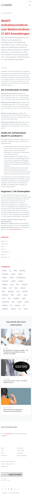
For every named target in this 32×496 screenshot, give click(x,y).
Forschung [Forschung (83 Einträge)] (13, 274)
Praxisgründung (5, 252)
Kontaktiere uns (4, 466)
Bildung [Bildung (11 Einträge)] (15, 270)
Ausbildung (4, 243)
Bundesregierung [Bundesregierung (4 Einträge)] (5, 274)
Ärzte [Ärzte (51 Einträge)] (24, 305)
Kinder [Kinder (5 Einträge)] (17, 284)
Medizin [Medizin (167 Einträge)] (3, 291)
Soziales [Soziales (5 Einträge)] (23, 298)
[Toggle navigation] (29, 5)
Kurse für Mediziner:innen (7, 464)
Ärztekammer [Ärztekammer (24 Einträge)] (13, 308)
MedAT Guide (20, 448)
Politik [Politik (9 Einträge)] (9, 298)
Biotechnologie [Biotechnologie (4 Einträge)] (22, 270)
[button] (27, 1)
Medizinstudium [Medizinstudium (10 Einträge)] (10, 291)
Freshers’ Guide (20, 450)
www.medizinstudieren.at (15, 229)
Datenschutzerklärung (14, 492)
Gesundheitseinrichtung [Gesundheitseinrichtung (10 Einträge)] (21, 277)
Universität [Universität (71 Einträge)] (26, 301)
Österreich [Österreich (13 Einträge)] (26, 308)
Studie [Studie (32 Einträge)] (13, 301)
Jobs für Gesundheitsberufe (8, 461)
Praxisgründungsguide (22, 455)
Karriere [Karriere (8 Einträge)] (11, 284)
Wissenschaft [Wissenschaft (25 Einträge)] (17, 305)
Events (2, 453)
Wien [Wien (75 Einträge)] (11, 305)
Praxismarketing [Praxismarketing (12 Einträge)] (16, 298)
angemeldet (9, 433)
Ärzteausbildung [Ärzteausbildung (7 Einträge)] (5, 308)
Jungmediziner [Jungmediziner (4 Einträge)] (4, 284)
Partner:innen (4, 455)
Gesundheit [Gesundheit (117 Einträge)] (12, 277)
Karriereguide (20, 453)
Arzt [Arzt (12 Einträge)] (10, 270)
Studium (4, 254)
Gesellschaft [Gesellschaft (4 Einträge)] (4, 277)
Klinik (3, 246)
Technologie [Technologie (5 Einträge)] (19, 301)
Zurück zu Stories (6, 13)
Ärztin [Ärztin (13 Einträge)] (20, 308)
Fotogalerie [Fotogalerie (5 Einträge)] (20, 274)
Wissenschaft (5, 257)
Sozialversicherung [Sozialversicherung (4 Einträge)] (5, 301)
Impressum (4, 492)
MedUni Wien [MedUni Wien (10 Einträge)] (25, 291)
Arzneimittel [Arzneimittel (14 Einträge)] (4, 270)
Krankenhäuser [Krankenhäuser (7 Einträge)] (24, 284)
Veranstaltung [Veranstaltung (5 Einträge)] (4, 305)
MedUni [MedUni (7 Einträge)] (18, 291)
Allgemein (4, 241)
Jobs (2, 450)
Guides (2, 448)
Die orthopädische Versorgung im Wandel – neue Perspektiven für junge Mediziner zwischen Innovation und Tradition (15, 352)
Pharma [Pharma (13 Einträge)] (3, 298)
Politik (3, 249)
